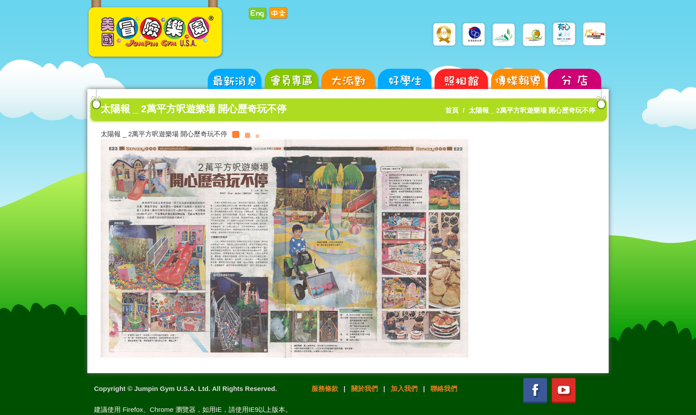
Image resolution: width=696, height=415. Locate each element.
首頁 (452, 110)
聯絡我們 (443, 388)
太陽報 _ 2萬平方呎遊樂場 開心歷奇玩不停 (532, 110)
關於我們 (364, 388)
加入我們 (404, 388)
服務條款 (324, 388)
